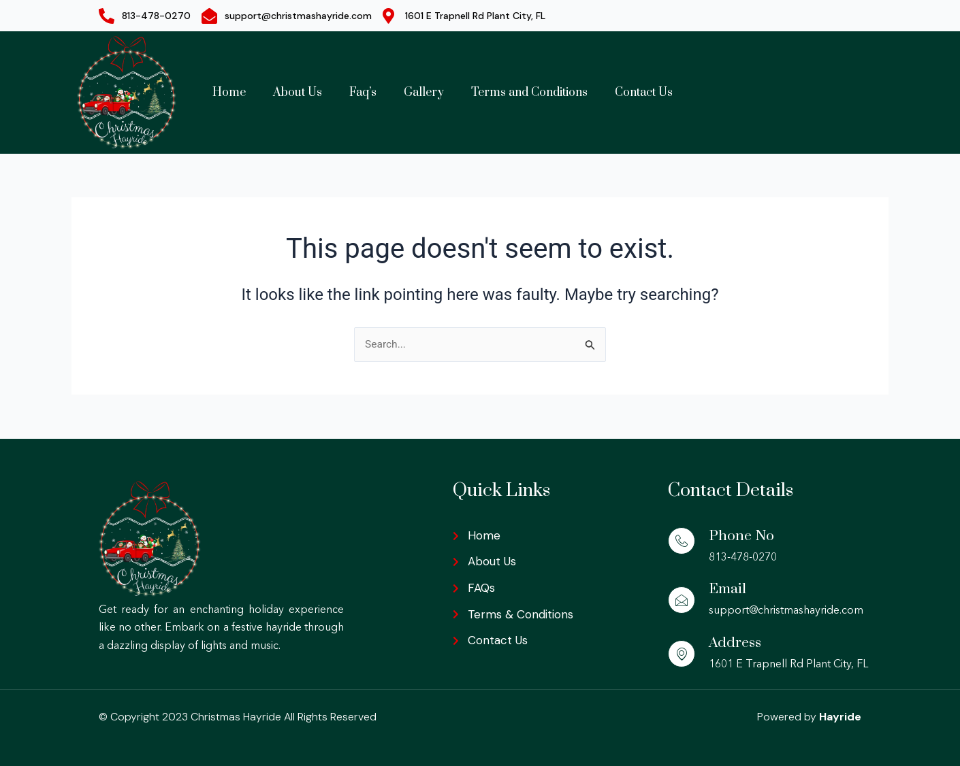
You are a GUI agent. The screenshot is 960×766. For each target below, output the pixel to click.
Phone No (742, 536)
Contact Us (644, 92)
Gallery (424, 92)
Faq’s (363, 92)
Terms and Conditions (529, 92)
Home (229, 92)
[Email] (681, 600)
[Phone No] (681, 540)
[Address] (681, 653)
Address (735, 642)
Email (729, 589)
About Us (297, 92)
